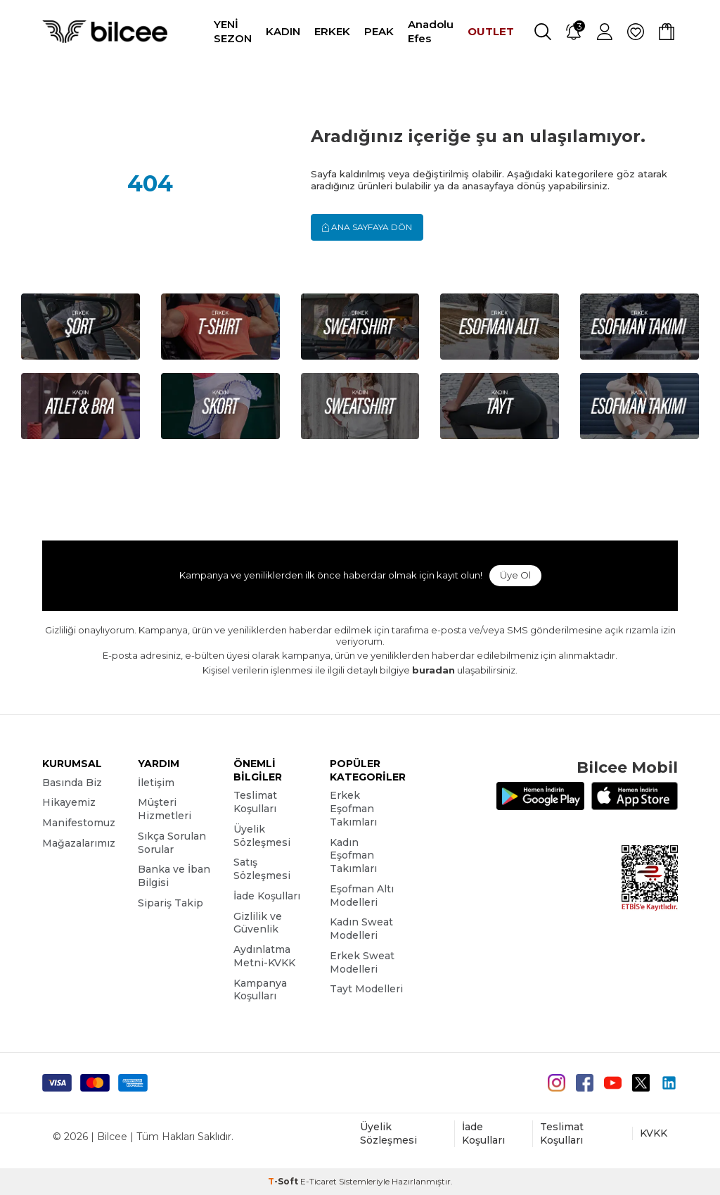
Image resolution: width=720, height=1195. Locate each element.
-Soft (284, 1181)
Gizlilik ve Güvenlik (257, 923)
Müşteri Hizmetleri (164, 809)
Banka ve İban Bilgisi (174, 876)
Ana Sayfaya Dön (367, 227)
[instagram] (556, 1083)
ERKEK (332, 31)
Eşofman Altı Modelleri (362, 896)
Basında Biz (72, 782)
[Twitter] (641, 1083)
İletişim (156, 782)
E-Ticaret (318, 1181)
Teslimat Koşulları (255, 802)
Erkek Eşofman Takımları (353, 808)
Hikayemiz (69, 802)
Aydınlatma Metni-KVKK (264, 956)
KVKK (653, 1133)
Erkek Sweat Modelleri (362, 962)
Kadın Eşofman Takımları (353, 855)
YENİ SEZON (233, 31)
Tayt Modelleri (366, 988)
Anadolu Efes (431, 31)
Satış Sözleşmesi (261, 869)
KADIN (283, 31)
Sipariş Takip (170, 903)
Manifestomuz (78, 822)
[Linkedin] (669, 1083)
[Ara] (543, 31)
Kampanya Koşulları (260, 990)
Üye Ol (515, 575)
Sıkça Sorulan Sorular (172, 843)
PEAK (379, 31)
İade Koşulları (266, 896)
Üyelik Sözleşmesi (261, 836)
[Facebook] (584, 1083)
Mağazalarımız (78, 843)
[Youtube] (613, 1083)
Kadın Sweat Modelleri (361, 929)
